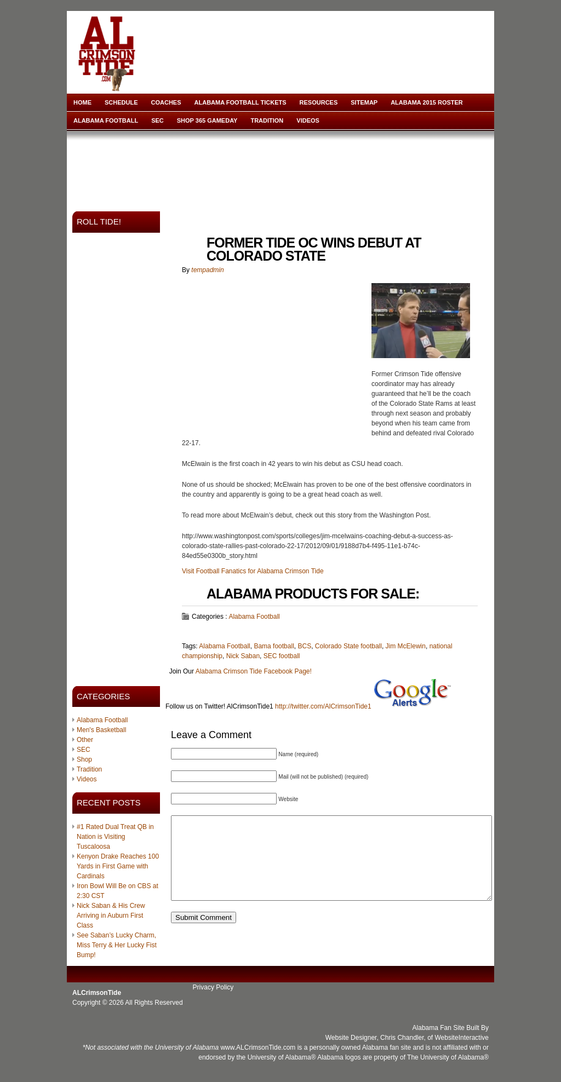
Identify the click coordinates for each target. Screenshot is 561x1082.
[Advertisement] (282, 167)
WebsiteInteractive (462, 1037)
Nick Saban (243, 656)
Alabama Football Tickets (240, 102)
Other (85, 740)
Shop (84, 759)
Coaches (166, 102)
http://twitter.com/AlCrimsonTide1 (323, 706)
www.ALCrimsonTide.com (257, 1047)
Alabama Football (105, 120)
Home (82, 102)
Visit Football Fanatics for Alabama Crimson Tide (253, 571)
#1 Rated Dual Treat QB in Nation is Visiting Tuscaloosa (115, 836)
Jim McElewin (406, 646)
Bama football (274, 646)
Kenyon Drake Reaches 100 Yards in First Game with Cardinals (118, 866)
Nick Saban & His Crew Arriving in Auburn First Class (111, 915)
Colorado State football (348, 646)
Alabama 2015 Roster (427, 102)
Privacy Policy (213, 987)
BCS (304, 646)
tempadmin (207, 270)
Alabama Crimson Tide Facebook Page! (254, 671)
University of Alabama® (282, 1057)
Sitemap (364, 102)
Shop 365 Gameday (207, 120)
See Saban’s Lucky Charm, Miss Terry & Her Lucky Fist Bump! (117, 945)
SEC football (282, 656)
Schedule (121, 102)
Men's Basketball (101, 730)
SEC (157, 120)
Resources (319, 102)
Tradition (266, 120)
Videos (307, 120)
